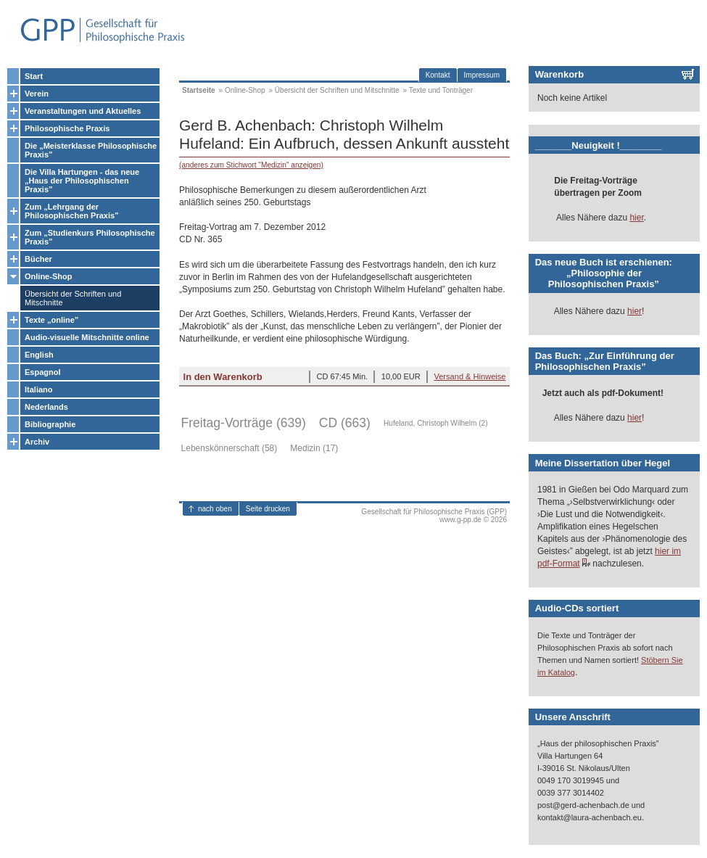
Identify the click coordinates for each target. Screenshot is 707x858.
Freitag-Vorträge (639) (243, 423)
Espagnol (43, 372)
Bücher (38, 259)
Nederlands (46, 407)
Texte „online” (51, 319)
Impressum (482, 75)
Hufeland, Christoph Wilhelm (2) (436, 423)
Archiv (37, 441)
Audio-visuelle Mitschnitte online (87, 337)
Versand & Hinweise (469, 376)
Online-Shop (48, 276)
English (39, 354)
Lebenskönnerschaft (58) (229, 448)
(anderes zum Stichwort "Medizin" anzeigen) (251, 165)
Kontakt (438, 75)
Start (34, 76)
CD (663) (345, 423)
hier (636, 218)
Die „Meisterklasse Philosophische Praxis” (91, 150)
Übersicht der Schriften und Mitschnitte (73, 298)
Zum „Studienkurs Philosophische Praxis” (90, 237)
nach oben (215, 509)
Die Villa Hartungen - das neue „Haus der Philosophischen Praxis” (82, 181)
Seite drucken (268, 509)
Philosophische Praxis (67, 128)
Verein (37, 93)
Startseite (198, 90)
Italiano (39, 389)
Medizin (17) (314, 448)
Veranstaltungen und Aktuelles (83, 111)
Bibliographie (50, 424)
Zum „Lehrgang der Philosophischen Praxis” (72, 211)
